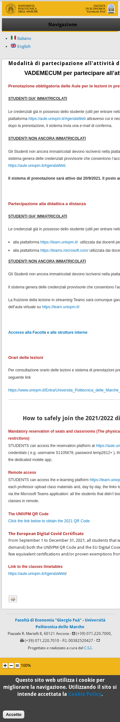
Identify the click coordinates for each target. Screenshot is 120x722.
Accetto (13, 717)
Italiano (21, 38)
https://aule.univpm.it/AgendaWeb (57, 118)
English (21, 46)
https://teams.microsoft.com (63, 250)
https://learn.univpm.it (58, 242)
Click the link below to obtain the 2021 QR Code (49, 521)
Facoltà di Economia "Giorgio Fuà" (48, 620)
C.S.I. (88, 648)
